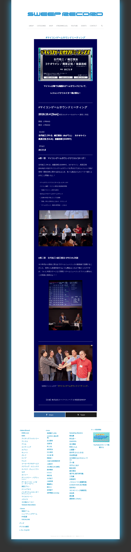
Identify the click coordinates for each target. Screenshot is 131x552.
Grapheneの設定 (57, 538)
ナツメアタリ (26, 489)
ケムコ (24, 461)
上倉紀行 (50, 464)
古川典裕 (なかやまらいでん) (78, 459)
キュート (25, 452)
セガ (23, 472)
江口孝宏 (50, 452)
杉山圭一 (72, 438)
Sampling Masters (76, 433)
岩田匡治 (50, 449)
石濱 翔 (49, 443)
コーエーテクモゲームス (30, 464)
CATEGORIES (41, 26)
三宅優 (71, 476)
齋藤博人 (50, 484)
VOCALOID (26, 519)
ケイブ (24, 458)
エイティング (26, 447)
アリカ (24, 444)
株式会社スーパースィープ (80, 536)
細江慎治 (72, 471)
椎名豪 (71, 436)
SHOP (51, 26)
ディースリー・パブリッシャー (30, 478)
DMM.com (25, 433)
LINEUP (31, 26)
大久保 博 (50, 455)
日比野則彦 (73, 455)
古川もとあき (74, 465)
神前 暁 (49, 475)
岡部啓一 (50, 458)
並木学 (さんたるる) (76, 452)
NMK (23, 436)
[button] (101, 25)
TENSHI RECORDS (29, 505)
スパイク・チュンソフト (30, 469)
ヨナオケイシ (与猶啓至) (78, 490)
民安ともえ (73, 447)
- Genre (22, 508)
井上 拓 (49, 446)
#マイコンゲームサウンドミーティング (73, 386)
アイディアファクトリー (30, 438)
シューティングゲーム (29, 514)
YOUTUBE (74, 26)
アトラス (25, 441)
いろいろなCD (24, 530)
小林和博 (50, 481)
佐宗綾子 (50, 490)
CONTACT (93, 26)
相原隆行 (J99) (51, 433)
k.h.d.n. (49, 472)
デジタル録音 (24, 526)
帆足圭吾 (72, 468)
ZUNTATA (72, 441)
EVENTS (83, 26)
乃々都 (71, 462)
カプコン (25, 450)
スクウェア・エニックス (30, 466)
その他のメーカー (28, 502)
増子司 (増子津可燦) (76, 474)
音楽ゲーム (25, 511)
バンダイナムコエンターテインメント (30, 493)
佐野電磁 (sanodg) (53, 493)
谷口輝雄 (72, 444)
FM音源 (24, 517)
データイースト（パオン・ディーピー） (29, 483)
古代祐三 (50, 478)
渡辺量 (71, 496)
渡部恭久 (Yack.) (75, 499)
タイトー (25, 475)
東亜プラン (25, 486)
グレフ (24, 455)
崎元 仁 (49, 487)
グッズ (21, 523)
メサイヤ (25, 499)
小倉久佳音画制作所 (53, 461)
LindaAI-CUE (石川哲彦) (78, 485)
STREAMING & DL (62, 26)
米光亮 (71, 493)
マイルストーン (27, 496)
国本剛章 (50, 470)
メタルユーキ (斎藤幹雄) (78, 482)
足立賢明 (50, 441)
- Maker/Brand (24, 430)
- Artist (47, 430)
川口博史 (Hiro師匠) (53, 467)
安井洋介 (72, 487)
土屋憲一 (72, 450)
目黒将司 (72, 479)
